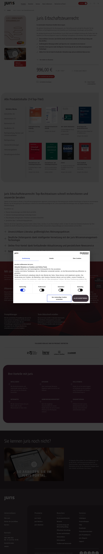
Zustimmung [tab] (26, 258)
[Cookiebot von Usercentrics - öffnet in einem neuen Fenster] (81, 253)
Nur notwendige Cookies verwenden (59, 298)
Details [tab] (51, 258)
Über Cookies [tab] (77, 258)
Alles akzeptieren (80, 298)
